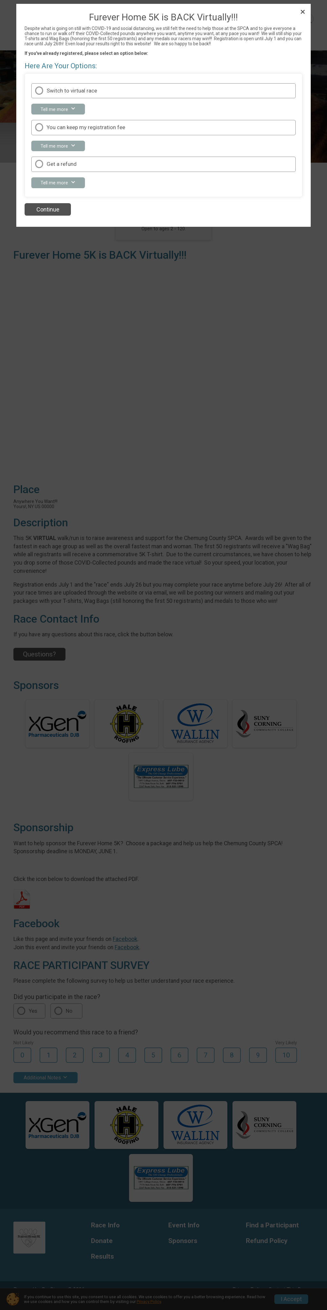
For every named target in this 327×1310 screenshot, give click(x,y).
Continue (47, 209)
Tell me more (62, 110)
